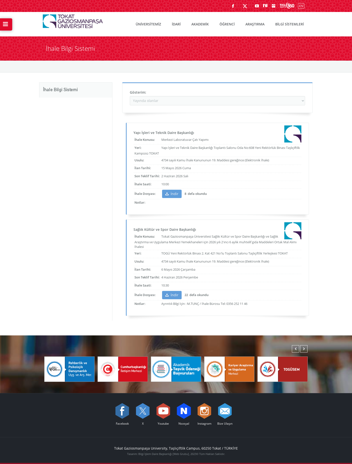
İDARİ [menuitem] (176, 24)
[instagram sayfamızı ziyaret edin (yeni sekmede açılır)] (273, 6)
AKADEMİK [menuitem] (200, 24)
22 (186, 295)
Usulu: (139, 160)
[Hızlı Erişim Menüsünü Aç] (6, 24)
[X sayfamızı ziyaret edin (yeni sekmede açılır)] (245, 6)
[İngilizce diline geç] (300, 5)
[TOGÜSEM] (283, 368)
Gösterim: (138, 92)
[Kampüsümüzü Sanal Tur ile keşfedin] (287, 6)
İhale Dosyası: (145, 193)
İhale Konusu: (144, 139)
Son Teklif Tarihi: (147, 176)
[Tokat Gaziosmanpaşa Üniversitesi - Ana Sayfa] (73, 20)
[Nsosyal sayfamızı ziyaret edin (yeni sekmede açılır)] (265, 6)
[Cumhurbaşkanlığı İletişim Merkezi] (123, 368)
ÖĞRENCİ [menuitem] (227, 24)
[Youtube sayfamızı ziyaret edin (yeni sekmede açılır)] (257, 6)
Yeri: (138, 147)
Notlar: (139, 202)
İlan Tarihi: (142, 168)
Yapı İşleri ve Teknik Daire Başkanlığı (163, 132)
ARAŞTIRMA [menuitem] (254, 24)
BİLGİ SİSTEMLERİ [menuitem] (289, 24)
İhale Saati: (143, 184)
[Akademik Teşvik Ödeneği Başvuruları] (176, 368)
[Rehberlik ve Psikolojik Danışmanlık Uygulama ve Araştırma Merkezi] (69, 368)
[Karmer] (229, 368)
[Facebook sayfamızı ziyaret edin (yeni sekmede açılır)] (233, 6)
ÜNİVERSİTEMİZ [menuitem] (148, 24)
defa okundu (197, 193)
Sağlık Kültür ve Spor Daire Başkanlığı (164, 229)
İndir (171, 193)
